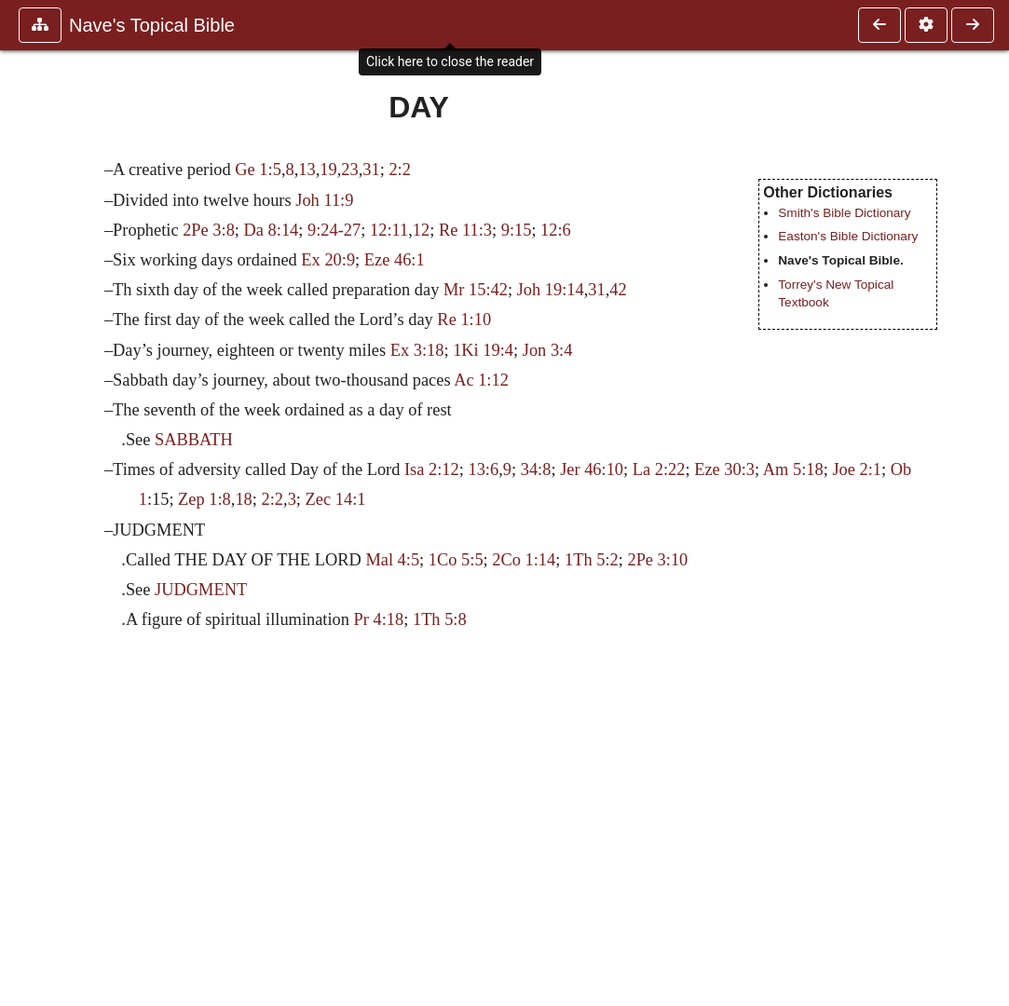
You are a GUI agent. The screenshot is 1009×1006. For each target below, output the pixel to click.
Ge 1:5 (258, 169)
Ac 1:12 (481, 380)
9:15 (516, 230)
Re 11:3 (465, 230)
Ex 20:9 (328, 260)
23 (349, 169)
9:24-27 (334, 230)
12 (421, 230)
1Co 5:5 (456, 560)
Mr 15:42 (475, 289)
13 (306, 169)
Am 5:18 (793, 469)
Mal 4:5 (392, 560)
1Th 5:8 (440, 619)
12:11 (389, 230)
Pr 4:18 (379, 619)
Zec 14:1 (336, 499)
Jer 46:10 (591, 469)
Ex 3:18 (417, 350)
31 (370, 169)
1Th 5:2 (592, 560)
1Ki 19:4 (483, 350)
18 (243, 499)
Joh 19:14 (550, 289)
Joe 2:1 (856, 469)
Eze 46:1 (394, 260)
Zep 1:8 (204, 499)
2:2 (400, 169)
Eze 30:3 (724, 469)
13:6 (483, 469)
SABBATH (194, 439)
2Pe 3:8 (209, 230)
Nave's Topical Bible (152, 25)
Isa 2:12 (431, 469)
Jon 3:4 (548, 350)
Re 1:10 (464, 319)
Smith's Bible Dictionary (844, 213)
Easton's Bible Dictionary (848, 236)
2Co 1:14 (523, 560)
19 (328, 169)
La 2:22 (659, 469)
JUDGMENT (201, 589)
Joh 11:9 (324, 200)
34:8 (536, 469)
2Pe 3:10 (657, 560)
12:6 (555, 230)
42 (617, 289)
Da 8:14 (271, 230)
